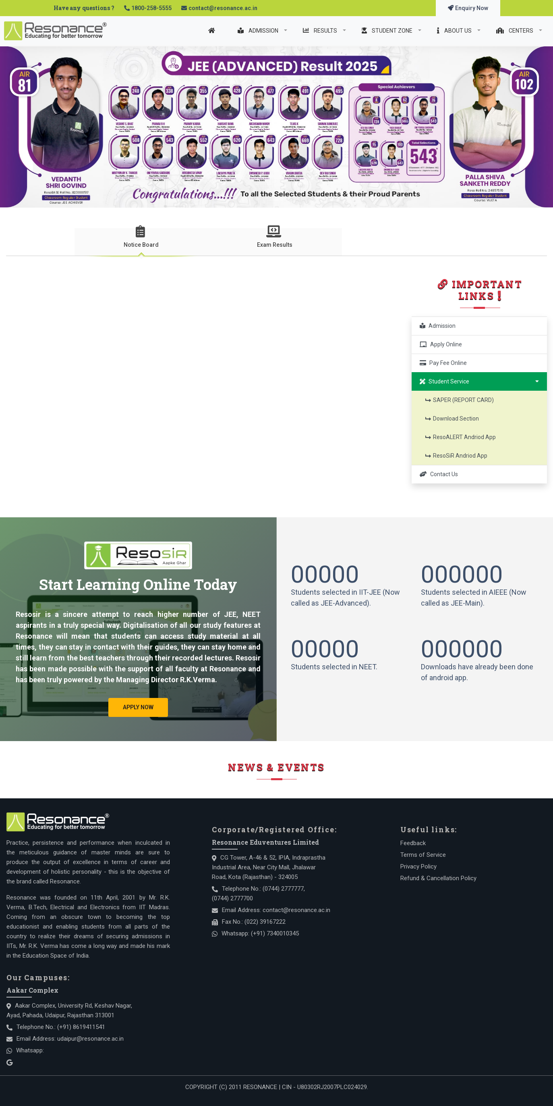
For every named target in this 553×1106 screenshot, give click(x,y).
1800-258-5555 (151, 8)
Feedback (413, 843)
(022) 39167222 (265, 921)
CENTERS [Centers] (515, 31)
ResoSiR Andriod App (456, 455)
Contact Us (439, 474)
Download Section (452, 418)
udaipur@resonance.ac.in (90, 1038)
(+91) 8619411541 (81, 1027)
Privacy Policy (418, 866)
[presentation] (141, 241)
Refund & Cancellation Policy (438, 878)
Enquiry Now (468, 8)
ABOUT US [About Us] (455, 31)
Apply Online (441, 344)
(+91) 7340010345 (275, 933)
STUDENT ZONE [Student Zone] (388, 31)
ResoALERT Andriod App (460, 437)
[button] (11, 526)
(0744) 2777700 (232, 898)
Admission (438, 326)
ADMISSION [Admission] (259, 31)
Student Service (479, 381)
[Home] (214, 30)
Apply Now (138, 707)
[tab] (141, 242)
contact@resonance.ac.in (222, 8)
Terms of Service (423, 854)
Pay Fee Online (443, 363)
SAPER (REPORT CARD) (459, 400)
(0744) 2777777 (283, 888)
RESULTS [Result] (320, 31)
